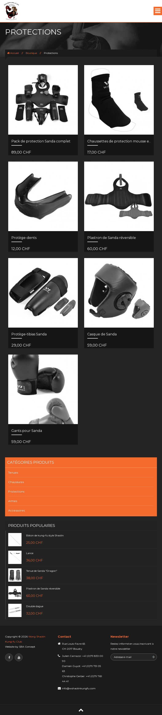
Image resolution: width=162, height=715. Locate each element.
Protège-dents (23, 238)
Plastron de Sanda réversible (111, 238)
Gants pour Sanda (26, 431)
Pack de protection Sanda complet (40, 141)
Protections (16, 491)
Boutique (31, 53)
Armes (12, 501)
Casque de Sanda (102, 334)
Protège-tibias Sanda (29, 334)
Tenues (13, 472)
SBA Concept (27, 646)
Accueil (14, 53)
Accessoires (16, 510)
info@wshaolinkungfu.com (79, 688)
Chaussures (16, 482)
